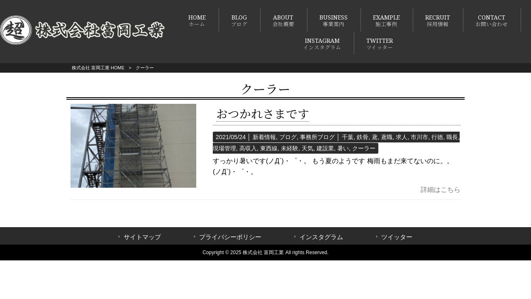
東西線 (269, 148)
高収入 (248, 148)
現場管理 (224, 148)
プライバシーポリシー (230, 237)
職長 (452, 137)
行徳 (437, 137)
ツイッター (396, 237)
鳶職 (386, 137)
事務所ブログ (317, 137)
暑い (343, 148)
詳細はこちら (440, 189)
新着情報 (264, 137)
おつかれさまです (262, 114)
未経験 (289, 148)
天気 (307, 148)
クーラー (363, 148)
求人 (401, 137)
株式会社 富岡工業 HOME (98, 67)
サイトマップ (142, 237)
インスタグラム (321, 237)
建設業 (325, 148)
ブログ (288, 137)
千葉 (347, 137)
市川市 (419, 137)
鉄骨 (362, 137)
